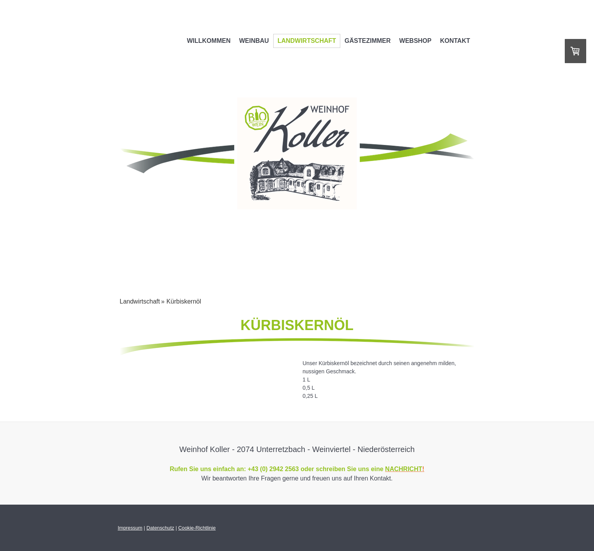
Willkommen (208, 40)
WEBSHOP (415, 40)
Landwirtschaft (307, 40)
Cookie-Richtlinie (197, 528)
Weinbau (254, 40)
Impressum (130, 528)
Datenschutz (160, 528)
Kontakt (455, 40)
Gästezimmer (368, 40)
